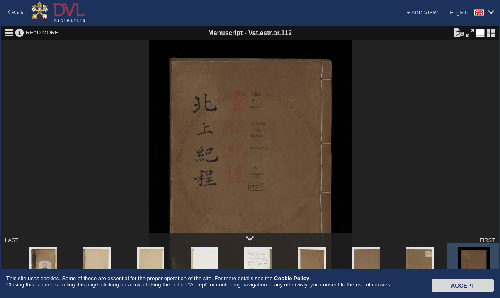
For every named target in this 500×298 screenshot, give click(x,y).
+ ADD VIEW (422, 13)
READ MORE (42, 32)
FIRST (487, 240)
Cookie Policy (291, 278)
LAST (12, 240)
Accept (463, 285)
